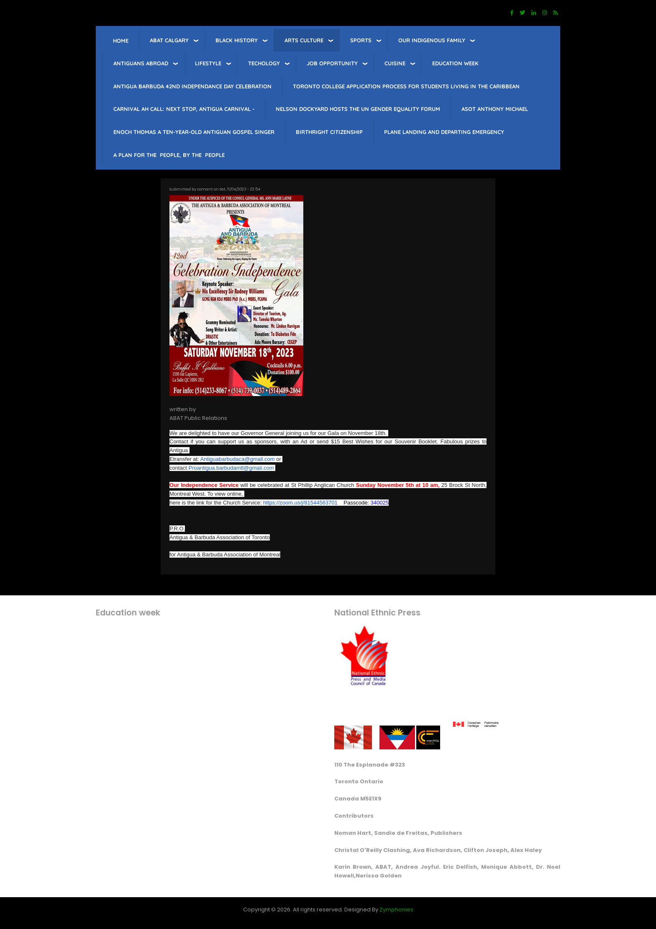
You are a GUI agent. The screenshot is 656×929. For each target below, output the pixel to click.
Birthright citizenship (329, 132)
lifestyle (208, 63)
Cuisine (394, 63)
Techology (264, 63)
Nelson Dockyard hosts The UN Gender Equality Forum (358, 109)
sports (361, 40)
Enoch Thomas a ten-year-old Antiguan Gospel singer (193, 132)
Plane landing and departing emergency (444, 132)
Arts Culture (303, 40)
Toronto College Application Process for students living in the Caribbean (406, 86)
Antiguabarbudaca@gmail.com (237, 459)
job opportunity (332, 63)
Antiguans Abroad (140, 63)
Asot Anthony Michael (494, 109)
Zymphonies (396, 910)
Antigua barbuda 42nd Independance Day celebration (192, 86)
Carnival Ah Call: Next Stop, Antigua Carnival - (183, 109)
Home (120, 40)
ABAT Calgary (169, 40)
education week (455, 63)
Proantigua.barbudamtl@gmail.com (231, 468)
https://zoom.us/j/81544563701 (300, 502)
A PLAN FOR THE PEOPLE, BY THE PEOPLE (169, 155)
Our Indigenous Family (431, 40)
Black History (236, 40)
